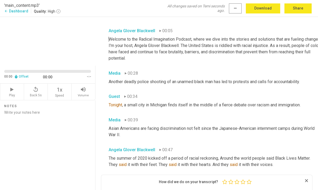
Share (298, 8)
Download (263, 8)
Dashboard (16, 11)
